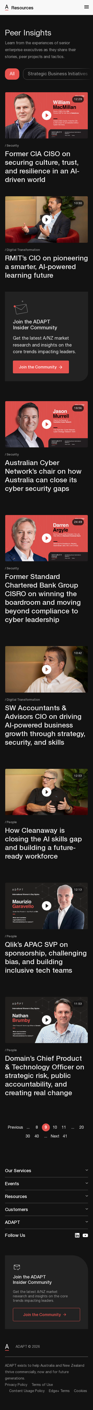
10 (55, 1127)
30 (28, 1136)
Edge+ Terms (59, 1391)
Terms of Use (42, 1385)
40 (36, 1136)
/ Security (12, 145)
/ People (11, 822)
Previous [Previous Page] (15, 1127)
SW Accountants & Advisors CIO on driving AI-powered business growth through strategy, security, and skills (45, 724)
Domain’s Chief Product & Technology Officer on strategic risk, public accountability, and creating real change (44, 1075)
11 (64, 1127)
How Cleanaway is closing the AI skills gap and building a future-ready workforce (43, 843)
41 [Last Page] (65, 1136)
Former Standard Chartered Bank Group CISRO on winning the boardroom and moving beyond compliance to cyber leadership (43, 598)
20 (81, 1127)
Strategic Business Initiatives (58, 74)
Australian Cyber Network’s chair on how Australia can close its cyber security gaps (43, 475)
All (12, 74)
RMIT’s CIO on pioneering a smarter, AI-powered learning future (46, 266)
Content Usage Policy (27, 1391)
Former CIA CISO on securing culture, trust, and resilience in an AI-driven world (42, 166)
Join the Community (38, 367)
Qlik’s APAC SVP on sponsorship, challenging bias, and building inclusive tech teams (46, 957)
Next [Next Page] (55, 1136)
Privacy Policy (16, 1385)
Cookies (80, 1391)
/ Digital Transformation (22, 250)
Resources (22, 8)
